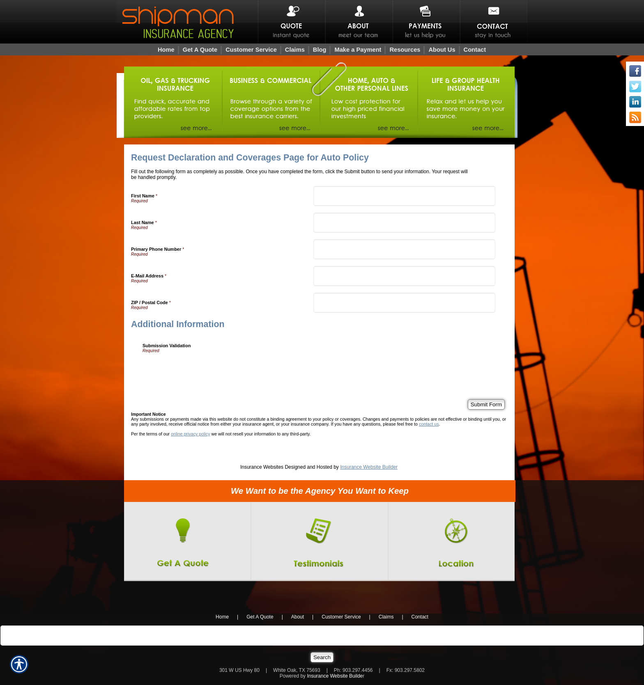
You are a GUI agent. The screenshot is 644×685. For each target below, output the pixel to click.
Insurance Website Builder (369, 467)
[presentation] (205, 369)
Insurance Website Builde (335, 676)
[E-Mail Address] (404, 276)
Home (222, 617)
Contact (420, 617)
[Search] (322, 657)
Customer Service (341, 617)
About (297, 617)
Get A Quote (259, 617)
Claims (386, 617)
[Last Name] (404, 223)
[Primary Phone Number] (404, 249)
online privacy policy (190, 433)
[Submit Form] (486, 404)
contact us (429, 424)
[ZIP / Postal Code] (404, 303)
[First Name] (404, 196)
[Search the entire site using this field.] (322, 635)
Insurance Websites (261, 467)
